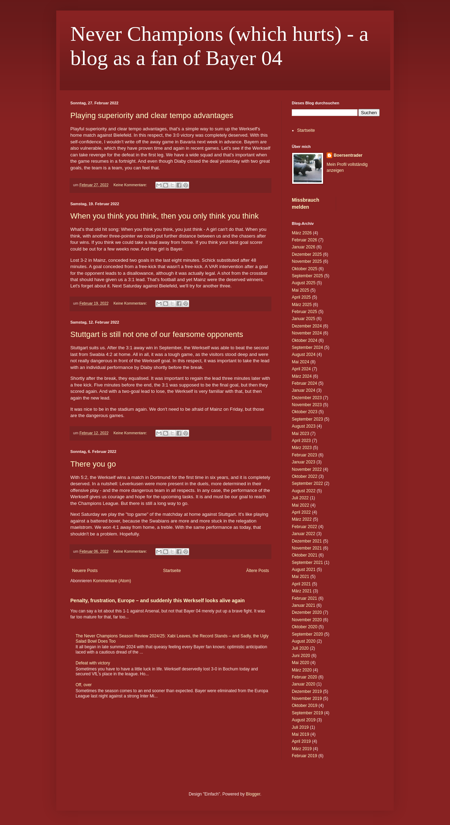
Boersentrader (348, 155)
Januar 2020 (303, 684)
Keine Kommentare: (131, 185)
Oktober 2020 (304, 626)
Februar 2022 (304, 526)
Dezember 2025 (307, 254)
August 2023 (303, 426)
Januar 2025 (303, 318)
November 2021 (307, 548)
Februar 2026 (304, 240)
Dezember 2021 (307, 541)
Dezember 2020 (307, 612)
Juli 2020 (300, 648)
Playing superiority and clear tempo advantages (151, 115)
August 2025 (303, 282)
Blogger (253, 794)
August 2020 (303, 641)
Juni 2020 (301, 655)
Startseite (172, 570)
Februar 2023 (304, 455)
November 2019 (307, 698)
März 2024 (302, 376)
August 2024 (303, 354)
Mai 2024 (300, 361)
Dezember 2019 (307, 691)
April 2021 (301, 584)
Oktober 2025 (304, 268)
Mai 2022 (300, 505)
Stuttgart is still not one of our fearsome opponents (156, 334)
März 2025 (302, 304)
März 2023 (302, 447)
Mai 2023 (300, 433)
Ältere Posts (257, 570)
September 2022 (307, 483)
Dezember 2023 (307, 397)
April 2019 (301, 741)
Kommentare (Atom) (112, 580)
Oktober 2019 (304, 705)
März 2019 (302, 748)
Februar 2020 (304, 677)
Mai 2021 (300, 576)
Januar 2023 (303, 462)
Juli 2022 (300, 497)
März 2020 (302, 670)
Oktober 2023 (304, 411)
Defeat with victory (93, 663)
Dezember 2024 (307, 326)
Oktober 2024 (304, 340)
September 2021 (307, 562)
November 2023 (307, 404)
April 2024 (301, 368)
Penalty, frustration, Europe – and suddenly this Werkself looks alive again (157, 600)
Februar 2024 (304, 383)
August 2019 (303, 719)
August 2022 (303, 490)
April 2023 (301, 440)
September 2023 (307, 419)
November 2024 (307, 333)
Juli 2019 (300, 727)
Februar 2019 (304, 755)
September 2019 (307, 712)
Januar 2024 (303, 390)
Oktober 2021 (304, 555)
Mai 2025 (300, 290)
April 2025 (301, 297)
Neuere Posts (85, 570)
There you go (93, 464)
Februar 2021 (304, 598)
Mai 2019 (300, 734)
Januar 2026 (303, 247)
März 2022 (302, 519)
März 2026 (302, 232)
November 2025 (307, 261)
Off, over (84, 684)
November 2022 (307, 469)
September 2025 (307, 275)
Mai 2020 (300, 662)
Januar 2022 (303, 533)
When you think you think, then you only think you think (164, 216)
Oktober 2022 (304, 476)
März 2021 (302, 591)
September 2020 (307, 634)
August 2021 (303, 569)
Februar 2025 (304, 311)
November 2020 (307, 619)
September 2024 (307, 347)
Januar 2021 (303, 605)
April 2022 (301, 512)
